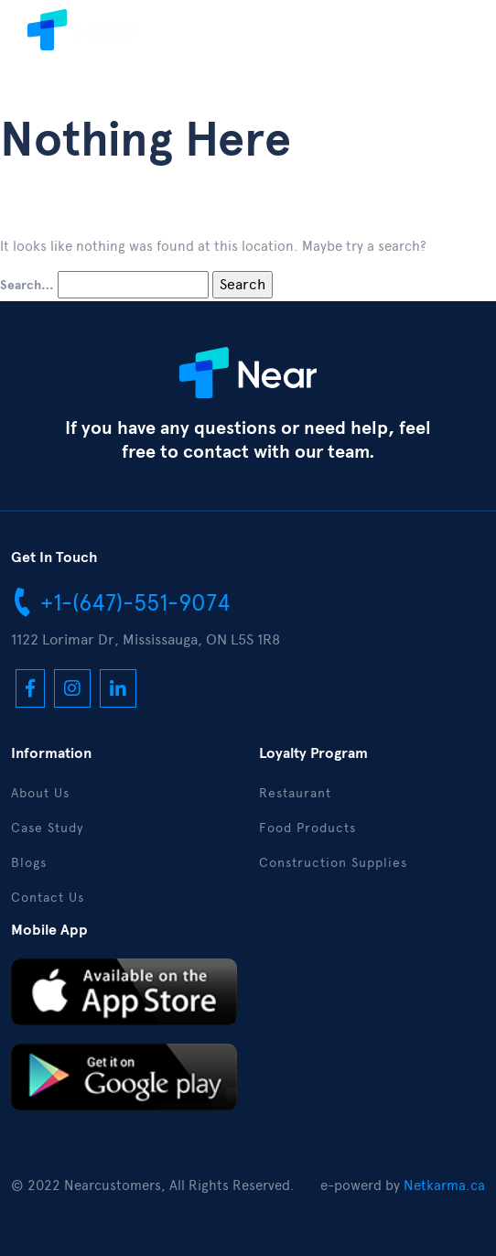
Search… (27, 285)
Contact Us (47, 897)
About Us (40, 793)
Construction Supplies (333, 863)
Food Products (307, 828)
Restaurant (295, 793)
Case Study (47, 828)
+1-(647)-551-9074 (121, 601)
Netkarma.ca (444, 1185)
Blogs (29, 863)
